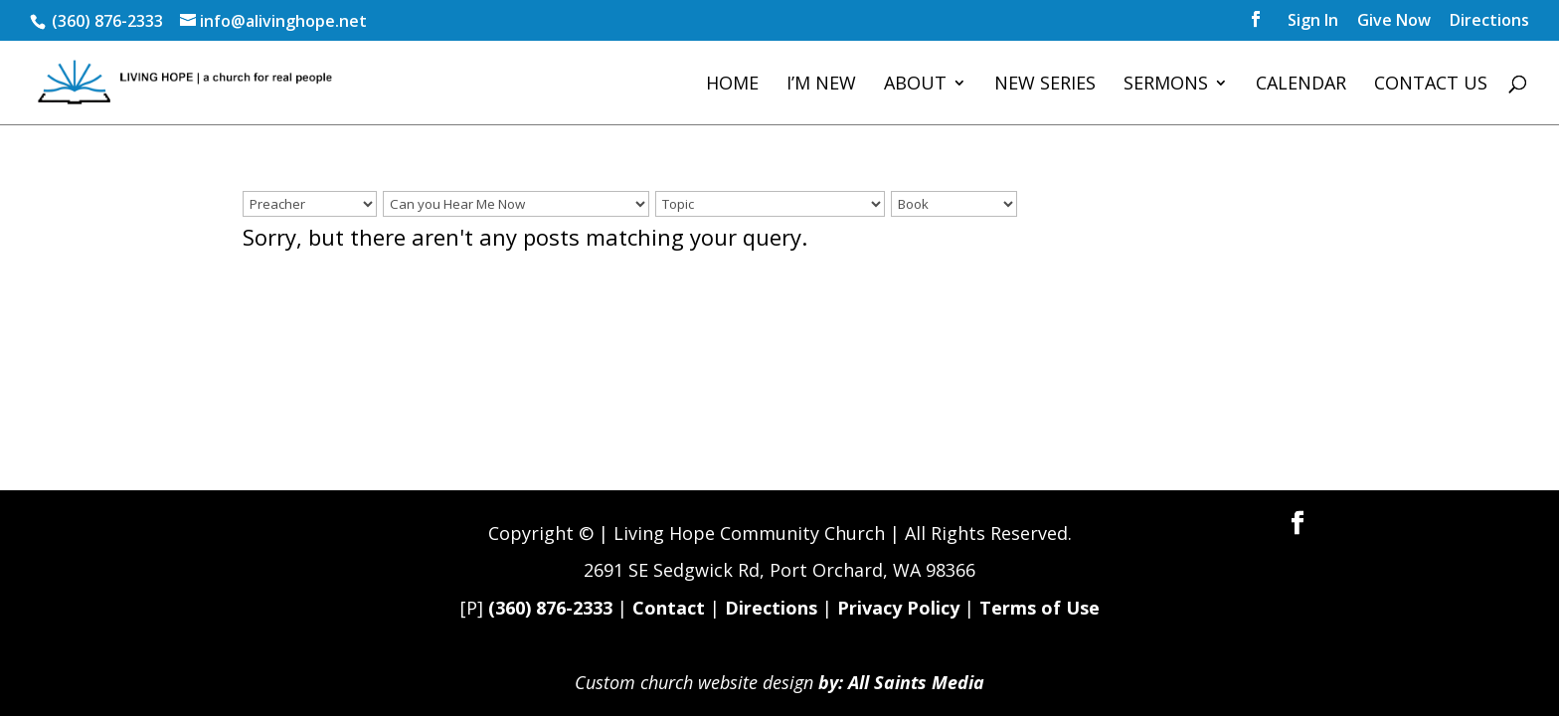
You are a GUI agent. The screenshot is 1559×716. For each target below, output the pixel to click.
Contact (668, 608)
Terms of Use (1039, 608)
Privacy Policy (898, 608)
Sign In (1313, 21)
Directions (1489, 21)
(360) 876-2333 (550, 608)
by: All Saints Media (901, 682)
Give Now (1394, 21)
